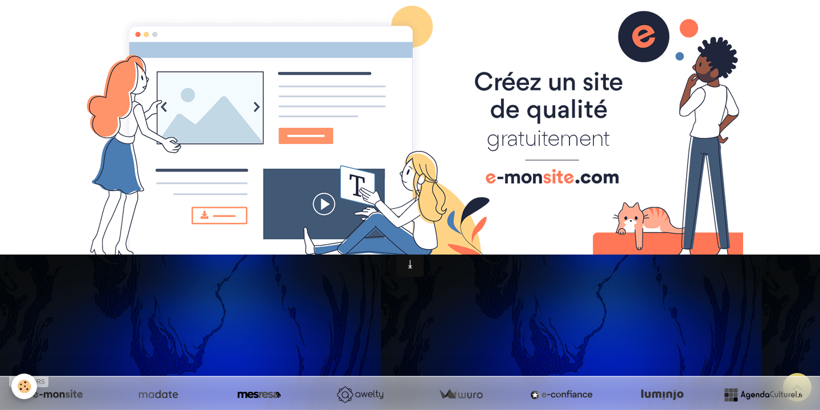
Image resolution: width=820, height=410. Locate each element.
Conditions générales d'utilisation (403, 228)
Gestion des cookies (535, 229)
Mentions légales (278, 228)
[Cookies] (24, 386)
